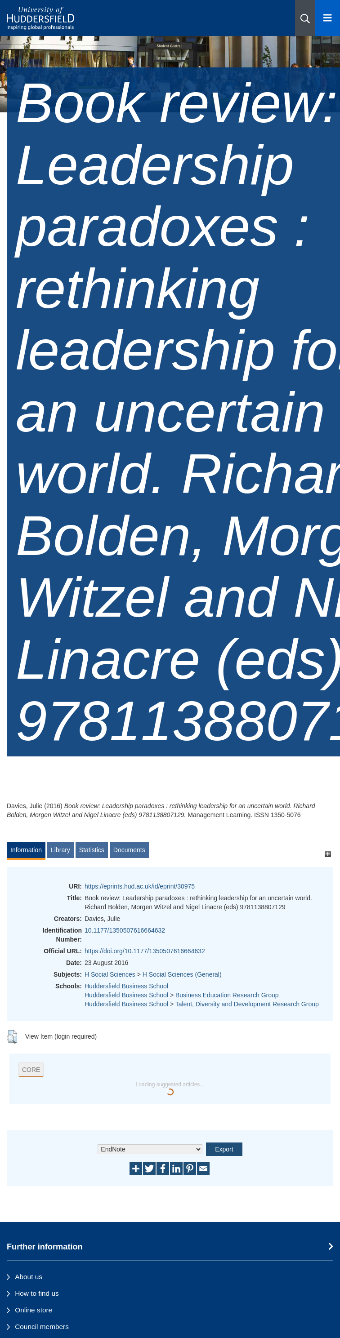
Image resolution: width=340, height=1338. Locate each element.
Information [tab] (26, 849)
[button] (305, 18)
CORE (31, 1069)
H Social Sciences (110, 974)
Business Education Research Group (227, 995)
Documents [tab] (129, 849)
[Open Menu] (327, 18)
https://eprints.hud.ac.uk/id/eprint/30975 (140, 886)
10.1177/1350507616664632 (125, 930)
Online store (33, 1310)
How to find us (37, 1293)
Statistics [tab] (91, 849)
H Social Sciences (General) (182, 974)
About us (28, 1276)
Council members (42, 1326)
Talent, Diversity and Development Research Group (247, 1004)
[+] (327, 854)
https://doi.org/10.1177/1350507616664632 (145, 951)
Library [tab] (60, 849)
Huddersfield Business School (126, 986)
